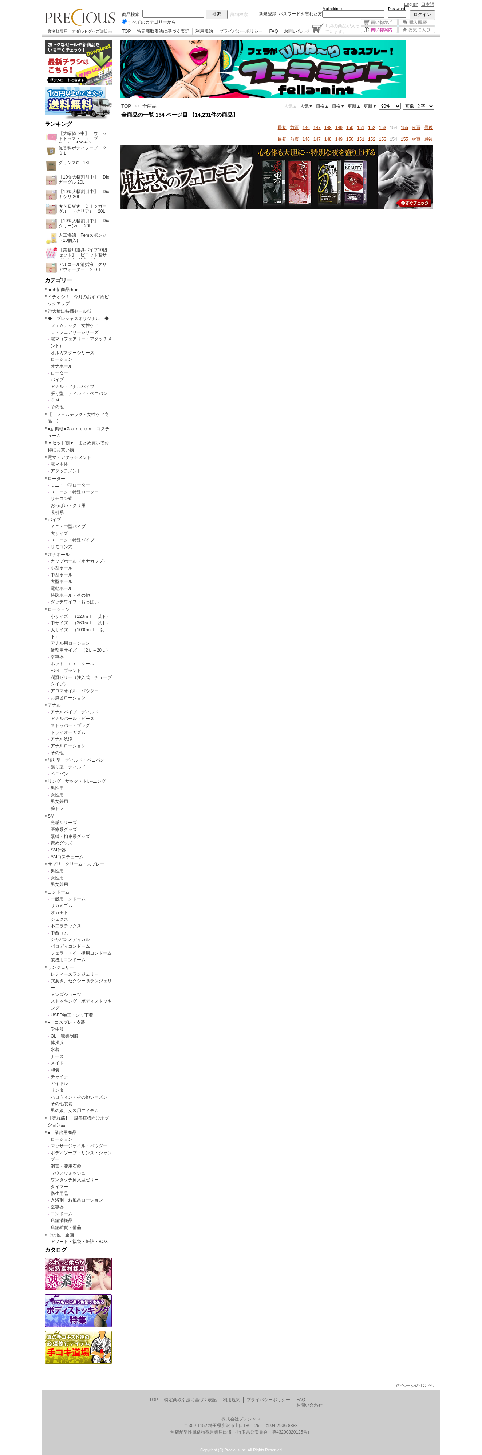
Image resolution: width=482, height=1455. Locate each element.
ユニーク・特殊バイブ (72, 540)
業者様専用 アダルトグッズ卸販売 (80, 31)
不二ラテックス (66, 925)
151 (360, 127)
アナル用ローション (70, 643)
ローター (59, 373)
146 (306, 127)
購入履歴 (416, 22)
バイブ (57, 379)
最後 (428, 127)
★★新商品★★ (63, 289)
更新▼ (370, 106)
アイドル (59, 1083)
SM (51, 816)
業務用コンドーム (68, 959)
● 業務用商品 (62, 1132)
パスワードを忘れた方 (300, 13)
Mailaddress (333, 9)
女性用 (57, 795)
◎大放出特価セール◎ (69, 311)
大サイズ (59, 533)
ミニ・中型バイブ (68, 526)
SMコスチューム (67, 856)
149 (339, 127)
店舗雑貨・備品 (66, 1227)
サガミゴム (61, 905)
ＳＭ (55, 400)
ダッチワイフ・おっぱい (75, 601)
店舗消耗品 (61, 1220)
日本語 (427, 4)
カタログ (56, 1250)
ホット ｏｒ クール (75, 663)
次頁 (416, 127)
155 (404, 127)
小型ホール (61, 568)
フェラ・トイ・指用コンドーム (81, 953)
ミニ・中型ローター (70, 485)
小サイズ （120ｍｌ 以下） (80, 616)
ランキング (58, 124)
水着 (55, 1049)
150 (349, 127)
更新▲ (354, 106)
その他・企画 (61, 1235)
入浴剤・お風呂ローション (77, 1200)
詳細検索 (239, 14)
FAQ (273, 31)
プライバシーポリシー (241, 31)
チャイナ (59, 1076)
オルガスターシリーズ (72, 352)
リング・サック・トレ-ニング (77, 781)
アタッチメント (66, 470)
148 (328, 127)
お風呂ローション (68, 697)
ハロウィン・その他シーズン (79, 1097)
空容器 (57, 657)
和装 (55, 1069)
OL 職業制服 (67, 1036)
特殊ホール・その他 (70, 595)
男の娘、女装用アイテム (75, 1110)
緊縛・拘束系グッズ (70, 836)
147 (317, 127)
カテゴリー (58, 280)
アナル (54, 705)
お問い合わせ (297, 31)
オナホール (61, 366)
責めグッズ (61, 843)
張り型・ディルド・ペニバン (79, 393)
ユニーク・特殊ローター (75, 492)
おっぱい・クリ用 (68, 505)
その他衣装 (61, 1103)
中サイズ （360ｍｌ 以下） (80, 622)
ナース (57, 1056)
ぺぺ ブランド (66, 670)
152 (371, 127)
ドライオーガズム (68, 732)
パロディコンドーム (70, 946)
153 (382, 127)
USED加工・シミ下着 (72, 1015)
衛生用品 (59, 1193)
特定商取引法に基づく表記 (163, 31)
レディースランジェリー (75, 974)
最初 (282, 127)
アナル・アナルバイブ (72, 386)
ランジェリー (61, 967)
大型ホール (61, 581)
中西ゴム (59, 932)
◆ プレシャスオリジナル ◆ (78, 318)
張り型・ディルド (68, 767)
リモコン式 (61, 498)
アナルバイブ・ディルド (75, 712)
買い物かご (379, 22)
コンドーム (59, 892)
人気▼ (306, 106)
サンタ (57, 1090)
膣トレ (57, 808)
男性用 (57, 788)
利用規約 (204, 31)
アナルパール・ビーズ (72, 718)
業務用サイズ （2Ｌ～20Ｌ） (80, 650)
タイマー (59, 1186)
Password (396, 9)
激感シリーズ (64, 822)
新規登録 (267, 13)
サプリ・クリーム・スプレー (76, 864)
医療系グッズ (64, 829)
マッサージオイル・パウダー (79, 1145)
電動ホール (61, 588)
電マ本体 (59, 464)
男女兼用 (59, 801)
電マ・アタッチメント (69, 457)
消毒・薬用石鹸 (66, 1166)
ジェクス (59, 919)
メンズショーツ (66, 994)
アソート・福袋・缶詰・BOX (79, 1241)
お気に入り (416, 29)
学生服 (57, 1029)
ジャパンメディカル (70, 939)
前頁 (294, 127)
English (411, 4)
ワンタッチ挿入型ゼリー (75, 1179)
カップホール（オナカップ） (79, 561)
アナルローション (68, 745)
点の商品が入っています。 (342, 28)
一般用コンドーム (68, 899)
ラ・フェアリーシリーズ (75, 332)
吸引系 (57, 512)
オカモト (59, 912)
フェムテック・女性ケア (75, 325)
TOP (126, 31)
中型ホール (61, 574)
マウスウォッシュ (68, 1173)
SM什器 (58, 849)
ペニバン (59, 773)
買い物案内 (379, 29)
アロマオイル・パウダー (75, 690)
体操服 (57, 1042)
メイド (57, 1063)
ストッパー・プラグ (70, 725)
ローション (61, 359)
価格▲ (322, 106)
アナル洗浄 (61, 739)
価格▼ (338, 106)
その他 (57, 406)
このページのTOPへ (412, 1385)
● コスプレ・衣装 (66, 1022)
